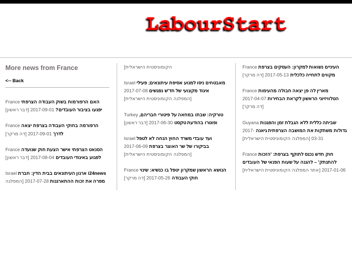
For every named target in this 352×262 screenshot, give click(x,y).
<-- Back (14, 80)
